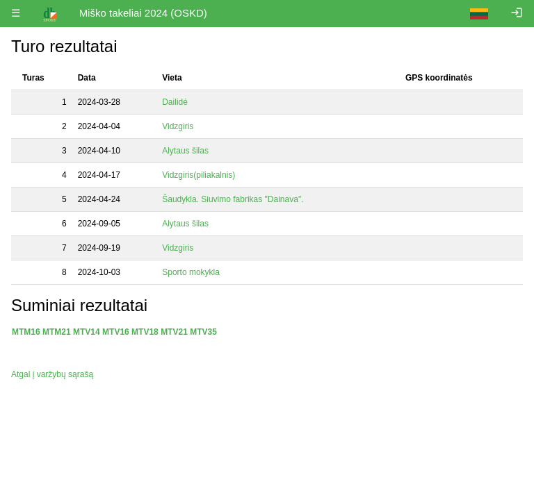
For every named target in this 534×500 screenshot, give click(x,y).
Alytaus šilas (186, 151)
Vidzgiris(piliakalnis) (199, 175)
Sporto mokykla (192, 272)
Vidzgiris (178, 126)
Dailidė (176, 102)
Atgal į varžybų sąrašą (52, 374)
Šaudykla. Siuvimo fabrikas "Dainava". (234, 199)
